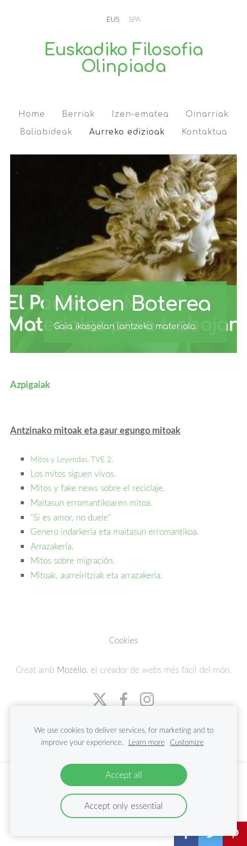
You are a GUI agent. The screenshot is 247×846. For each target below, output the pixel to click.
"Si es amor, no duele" (70, 517)
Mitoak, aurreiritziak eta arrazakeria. (97, 575)
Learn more (146, 742)
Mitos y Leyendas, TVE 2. (73, 459)
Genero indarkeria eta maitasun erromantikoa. (115, 531)
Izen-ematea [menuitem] (140, 114)
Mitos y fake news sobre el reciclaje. (98, 488)
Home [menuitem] (31, 114)
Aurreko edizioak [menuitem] (127, 132)
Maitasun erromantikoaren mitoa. (92, 502)
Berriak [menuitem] (78, 114)
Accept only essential (123, 805)
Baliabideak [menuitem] (46, 132)
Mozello (71, 669)
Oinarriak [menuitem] (207, 114)
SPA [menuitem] (134, 19)
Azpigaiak (30, 384)
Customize (187, 742)
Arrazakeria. (53, 546)
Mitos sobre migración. (73, 560)
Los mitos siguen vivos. (74, 473)
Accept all (123, 774)
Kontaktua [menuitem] (204, 132)
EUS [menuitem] (113, 19)
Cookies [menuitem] (123, 640)
